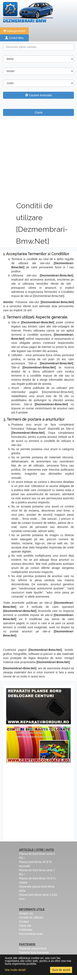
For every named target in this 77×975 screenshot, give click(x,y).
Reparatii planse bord (32, 948)
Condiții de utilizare (31, 917)
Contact (24, 921)
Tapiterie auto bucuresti (34, 952)
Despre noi (26, 913)
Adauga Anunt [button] (14, 31)
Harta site (25, 925)
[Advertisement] (38, 159)
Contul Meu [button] (14, 38)
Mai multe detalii (15, 970)
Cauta (38, 112)
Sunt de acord (61, 970)
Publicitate (25, 929)
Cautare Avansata (38, 95)
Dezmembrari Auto (31, 933)
